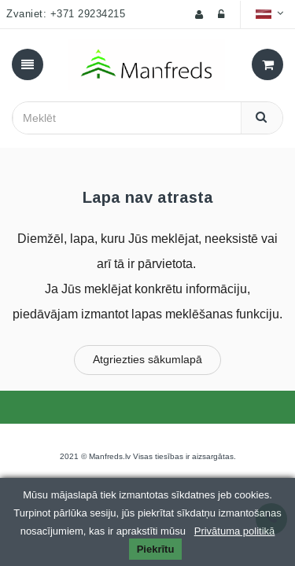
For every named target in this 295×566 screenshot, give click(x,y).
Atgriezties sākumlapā (147, 360)
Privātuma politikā (234, 531)
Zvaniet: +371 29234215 (65, 14)
